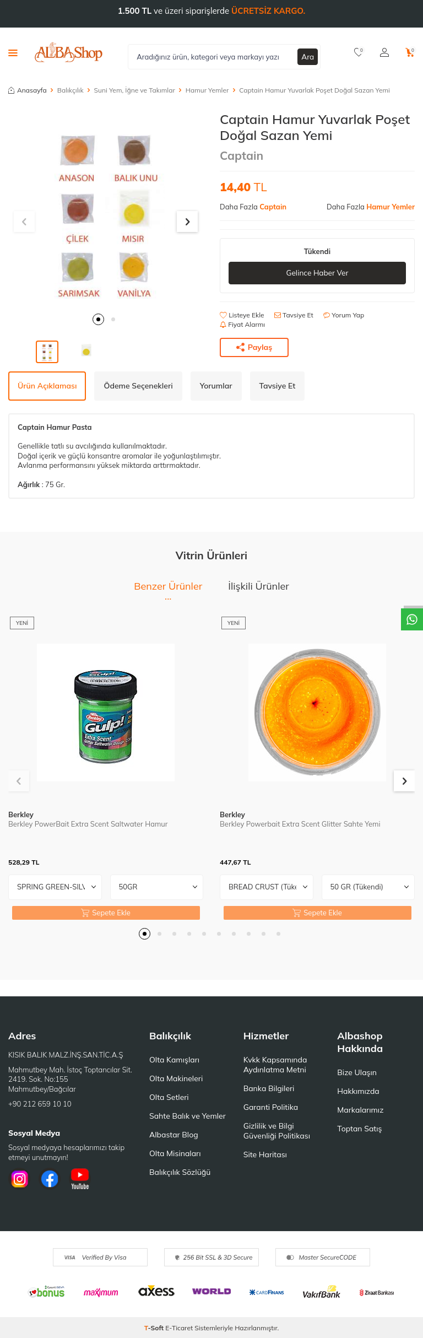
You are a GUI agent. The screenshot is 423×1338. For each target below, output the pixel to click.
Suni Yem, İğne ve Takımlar (134, 90)
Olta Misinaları (174, 1153)
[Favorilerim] (359, 52)
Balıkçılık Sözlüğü (179, 1172)
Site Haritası (265, 1154)
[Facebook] (50, 1179)
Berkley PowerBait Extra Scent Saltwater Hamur (88, 823)
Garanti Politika (271, 1107)
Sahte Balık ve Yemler (187, 1116)
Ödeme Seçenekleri (138, 386)
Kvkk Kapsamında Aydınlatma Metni (275, 1065)
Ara (307, 56)
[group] (105, 208)
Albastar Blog (173, 1135)
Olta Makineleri (176, 1078)
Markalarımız (360, 1110)
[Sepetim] (410, 52)
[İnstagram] (19, 1179)
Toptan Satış (359, 1129)
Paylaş (254, 347)
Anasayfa (27, 90)
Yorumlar (216, 386)
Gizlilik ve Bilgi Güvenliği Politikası (276, 1131)
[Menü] (13, 52)
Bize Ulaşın (357, 1072)
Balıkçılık (70, 90)
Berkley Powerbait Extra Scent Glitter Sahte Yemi (300, 823)
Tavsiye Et (293, 315)
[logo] (68, 52)
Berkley (21, 814)
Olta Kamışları (174, 1060)
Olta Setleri (169, 1097)
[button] (98, 319)
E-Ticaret (179, 1328)
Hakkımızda (358, 1091)
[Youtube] (80, 1179)
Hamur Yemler (207, 90)
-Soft (155, 1328)
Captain (241, 155)
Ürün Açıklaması (47, 386)
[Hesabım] (384, 52)
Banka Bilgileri (269, 1088)
